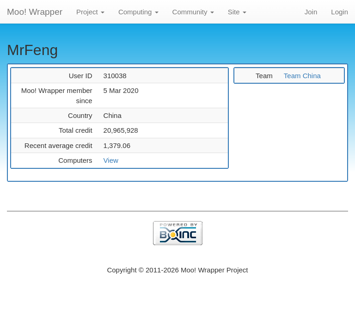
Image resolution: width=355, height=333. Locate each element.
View (111, 160)
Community (193, 12)
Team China (302, 76)
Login (339, 12)
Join (311, 12)
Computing (138, 12)
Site (237, 12)
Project (90, 12)
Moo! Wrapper (34, 12)
